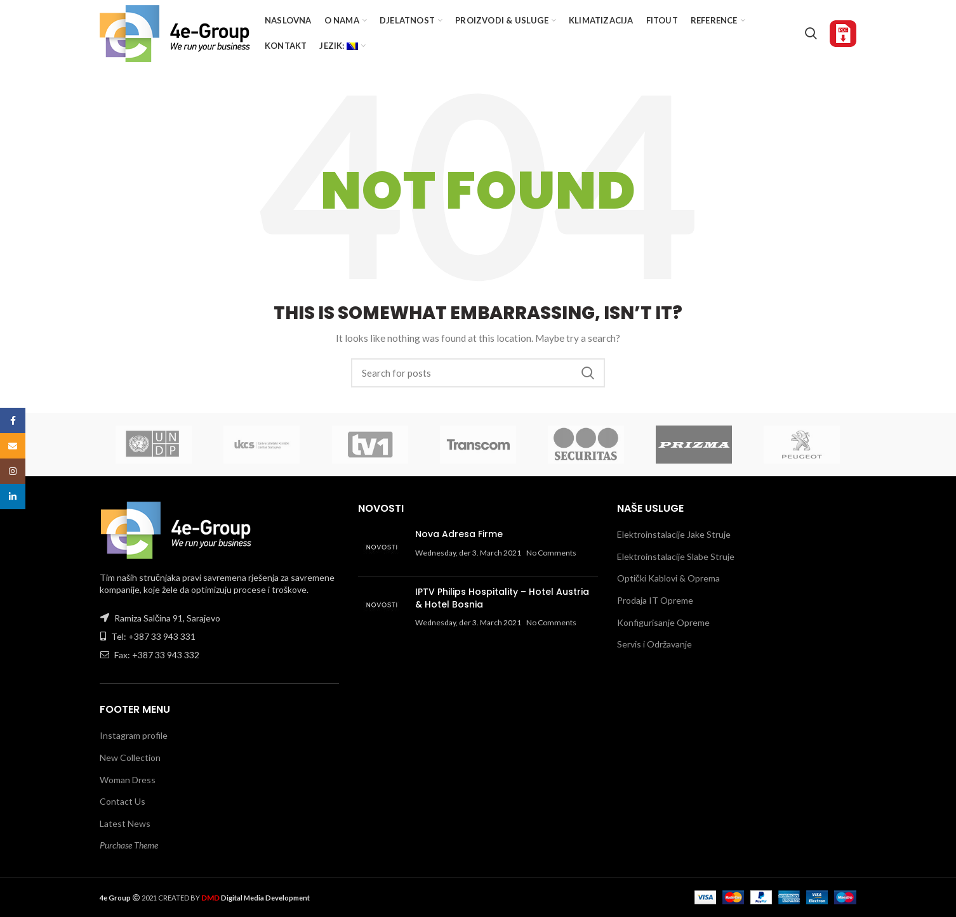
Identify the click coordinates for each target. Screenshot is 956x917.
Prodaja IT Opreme (655, 600)
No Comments (551, 552)
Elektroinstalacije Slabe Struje (675, 556)
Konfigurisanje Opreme (663, 622)
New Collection (130, 757)
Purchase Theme (129, 845)
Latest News (125, 823)
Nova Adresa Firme (459, 534)
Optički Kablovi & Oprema (668, 578)
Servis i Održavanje (654, 644)
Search (588, 372)
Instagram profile (134, 735)
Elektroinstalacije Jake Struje (674, 534)
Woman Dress (128, 779)
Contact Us (122, 801)
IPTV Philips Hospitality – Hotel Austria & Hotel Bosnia (502, 598)
